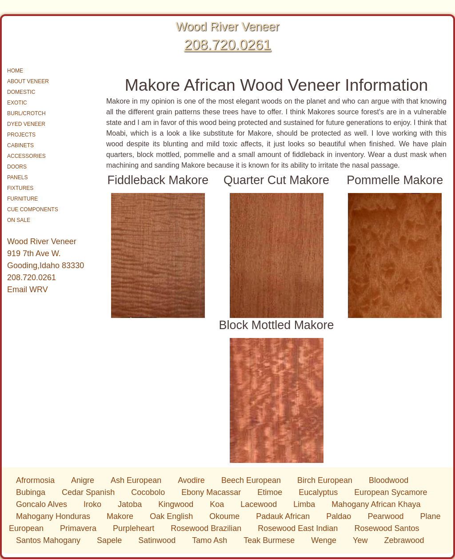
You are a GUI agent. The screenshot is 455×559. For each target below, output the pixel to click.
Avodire (192, 480)
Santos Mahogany (49, 540)
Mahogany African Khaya (375, 504)
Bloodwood (388, 480)
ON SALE (18, 220)
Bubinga (32, 492)
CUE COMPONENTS (32, 209)
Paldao (339, 516)
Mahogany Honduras (54, 516)
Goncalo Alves (42, 504)
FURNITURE (22, 199)
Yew (361, 540)
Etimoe (270, 492)
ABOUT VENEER (28, 81)
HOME (15, 71)
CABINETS (20, 145)
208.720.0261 (227, 44)
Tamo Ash (210, 540)
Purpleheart (134, 528)
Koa (218, 504)
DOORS (17, 167)
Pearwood (386, 516)
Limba (305, 504)
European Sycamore (390, 492)
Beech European (252, 480)
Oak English (172, 516)
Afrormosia (36, 480)
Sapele (110, 540)
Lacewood (259, 504)
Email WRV (27, 289)
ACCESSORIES (26, 156)
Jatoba (131, 504)
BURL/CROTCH (26, 113)
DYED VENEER (26, 124)
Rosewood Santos (386, 528)
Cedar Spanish (89, 492)
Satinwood (158, 540)
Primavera (79, 528)
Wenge (325, 540)
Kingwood (177, 504)
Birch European (326, 480)
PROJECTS (21, 135)
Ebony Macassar (212, 492)
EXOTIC (17, 103)
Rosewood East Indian (299, 528)
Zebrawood (404, 540)
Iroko (94, 504)
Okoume (225, 516)
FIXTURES (20, 188)
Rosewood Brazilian (207, 528)
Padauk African (284, 516)
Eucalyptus (319, 492)
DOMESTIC (21, 92)
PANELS (17, 177)
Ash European (137, 480)
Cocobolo (149, 492)
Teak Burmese (270, 540)
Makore (121, 516)
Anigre (83, 480)
